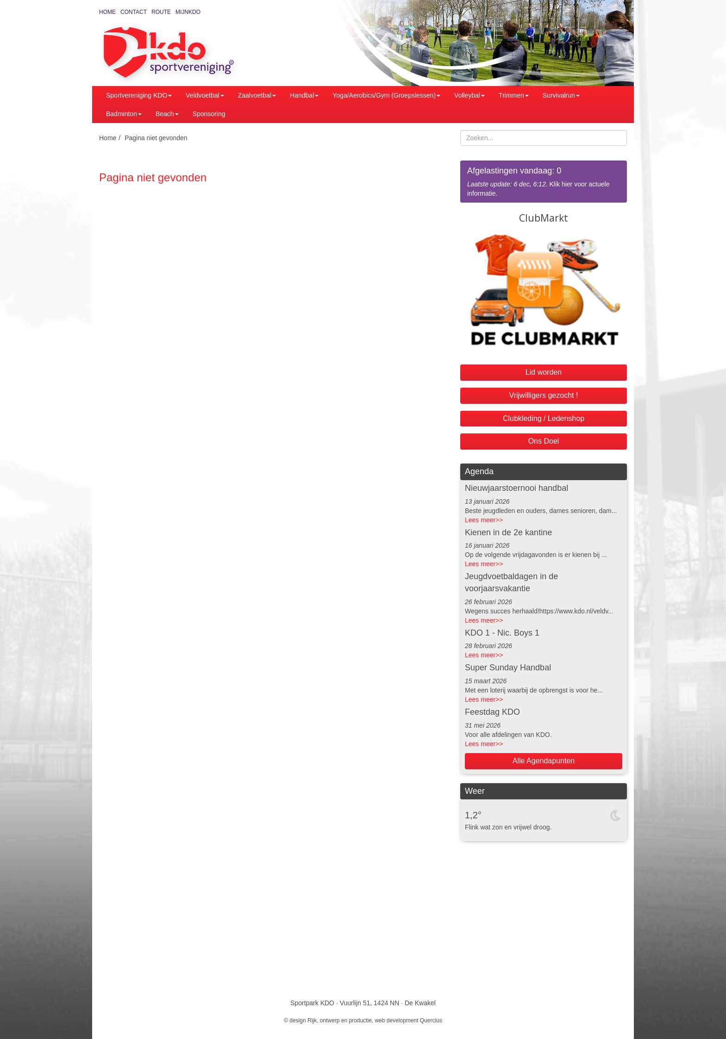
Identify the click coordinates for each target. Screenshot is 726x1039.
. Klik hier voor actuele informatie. (543, 181)
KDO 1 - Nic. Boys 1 (502, 632)
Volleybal (469, 95)
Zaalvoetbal (257, 95)
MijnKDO (187, 12)
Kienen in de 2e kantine (508, 532)
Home (107, 12)
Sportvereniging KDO (139, 95)
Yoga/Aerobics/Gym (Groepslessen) (386, 95)
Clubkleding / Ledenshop (543, 418)
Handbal (304, 95)
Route (161, 12)
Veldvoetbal (205, 95)
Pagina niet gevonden (156, 138)
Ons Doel (543, 441)
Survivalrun (561, 95)
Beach (167, 114)
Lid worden (544, 372)
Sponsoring (209, 114)
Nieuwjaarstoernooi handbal (516, 488)
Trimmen (514, 95)
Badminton (124, 114)
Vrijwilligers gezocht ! (543, 395)
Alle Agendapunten (544, 761)
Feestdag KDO (492, 712)
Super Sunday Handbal (508, 667)
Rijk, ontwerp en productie (339, 1020)
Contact (133, 12)
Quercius (431, 1020)
